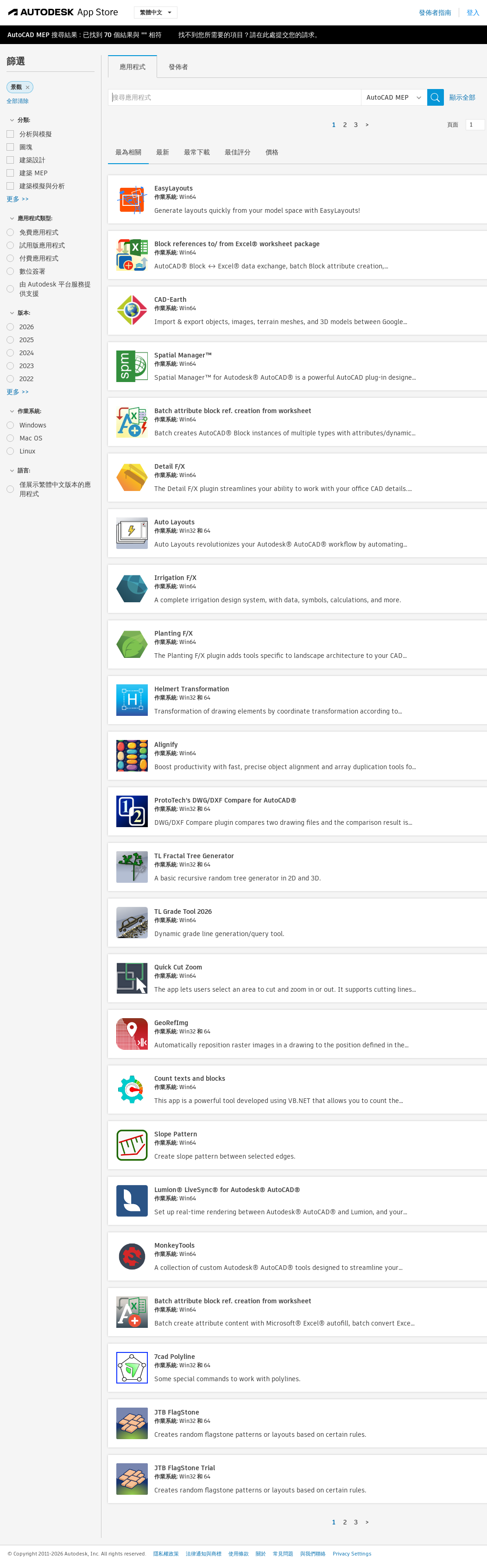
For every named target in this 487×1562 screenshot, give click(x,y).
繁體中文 (155, 12)
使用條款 (238, 1553)
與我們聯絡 (313, 1553)
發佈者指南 (435, 12)
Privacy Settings (352, 1553)
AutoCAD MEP (28, 34)
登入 (473, 12)
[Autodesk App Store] (63, 12)
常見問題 (283, 1553)
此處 (269, 34)
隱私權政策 (166, 1553)
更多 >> (17, 199)
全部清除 (17, 101)
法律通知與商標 (203, 1553)
